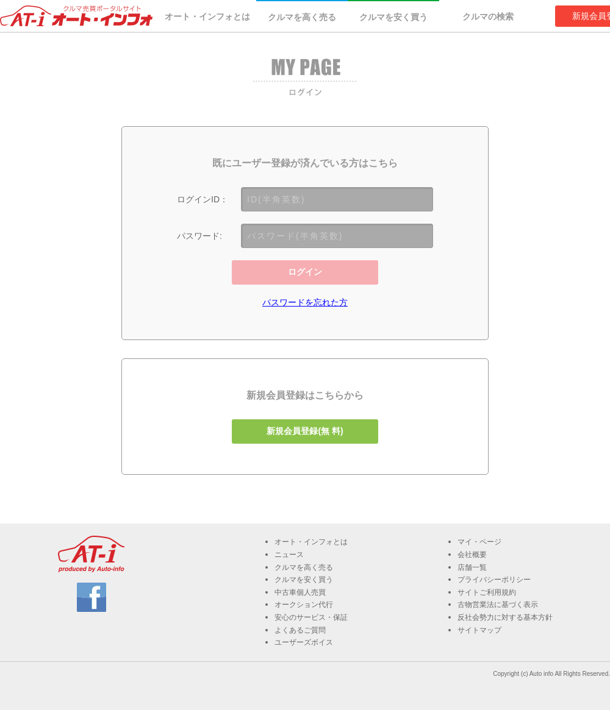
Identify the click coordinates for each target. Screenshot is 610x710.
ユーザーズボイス (303, 642)
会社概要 (472, 554)
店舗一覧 (472, 567)
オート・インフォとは (207, 16)
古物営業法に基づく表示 (498, 604)
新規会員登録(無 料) (305, 431)
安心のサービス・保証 (311, 617)
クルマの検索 (488, 16)
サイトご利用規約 (487, 592)
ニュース (289, 554)
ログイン (305, 272)
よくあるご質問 (300, 630)
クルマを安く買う (393, 17)
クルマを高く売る (302, 17)
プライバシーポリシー (494, 579)
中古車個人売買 (300, 592)
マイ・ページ (479, 542)
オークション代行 (303, 604)
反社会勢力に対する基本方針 (505, 617)
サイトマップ (479, 630)
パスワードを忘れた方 (305, 302)
